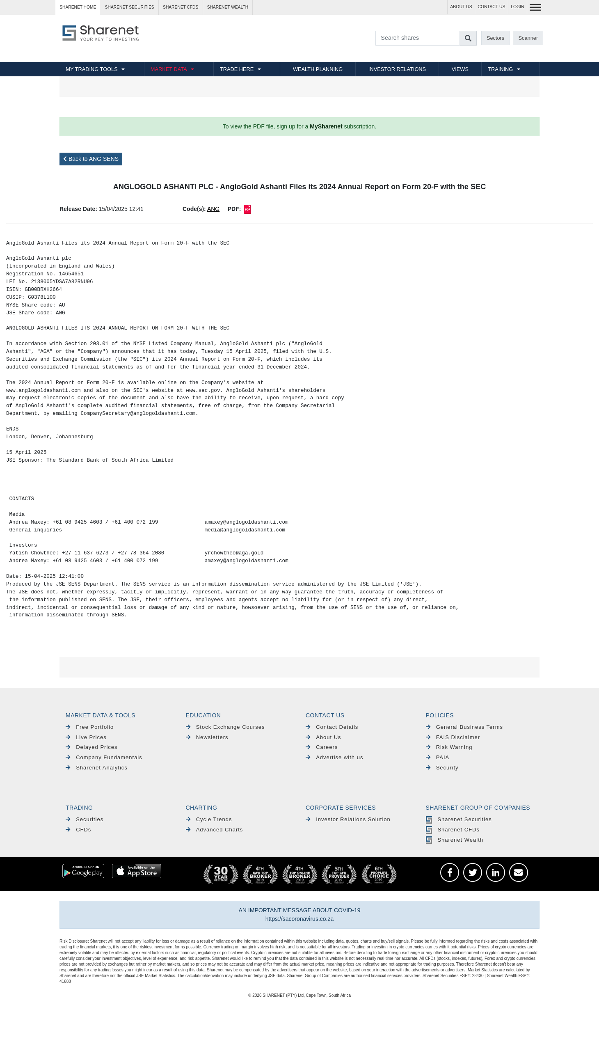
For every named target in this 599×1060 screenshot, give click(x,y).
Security (442, 768)
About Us (323, 737)
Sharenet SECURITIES (129, 7)
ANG (213, 209)
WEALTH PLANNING (318, 69)
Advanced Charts (214, 829)
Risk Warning (449, 747)
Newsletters (207, 737)
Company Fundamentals (104, 757)
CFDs (78, 829)
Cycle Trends (209, 819)
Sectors (495, 38)
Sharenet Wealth (454, 840)
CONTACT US (491, 7)
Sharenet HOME (77, 7)
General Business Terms (464, 727)
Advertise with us (334, 757)
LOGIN (517, 7)
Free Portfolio (90, 727)
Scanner (528, 38)
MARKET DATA (169, 69)
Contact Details (332, 727)
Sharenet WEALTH (227, 7)
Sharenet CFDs (180, 7)
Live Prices (86, 737)
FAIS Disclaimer (453, 737)
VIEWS (460, 69)
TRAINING (500, 69)
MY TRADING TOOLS (91, 69)
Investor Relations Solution (348, 819)
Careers (322, 747)
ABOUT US (461, 7)
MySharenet (326, 126)
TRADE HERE (237, 69)
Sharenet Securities (459, 819)
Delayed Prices (92, 747)
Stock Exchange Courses (225, 727)
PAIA (438, 757)
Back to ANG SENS (91, 159)
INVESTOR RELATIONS (397, 69)
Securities (84, 819)
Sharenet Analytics (97, 768)
